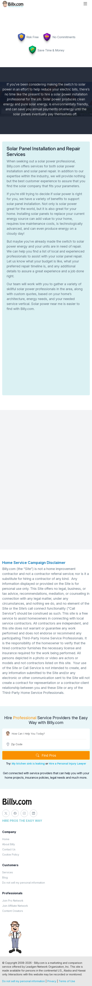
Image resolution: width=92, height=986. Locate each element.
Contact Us (8, 849)
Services (7, 872)
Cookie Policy (10, 854)
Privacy (51, 981)
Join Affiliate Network (15, 905)
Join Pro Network (12, 900)
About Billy (8, 844)
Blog (5, 877)
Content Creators (12, 910)
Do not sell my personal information (23, 882)
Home (5, 839)
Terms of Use (67, 981)
